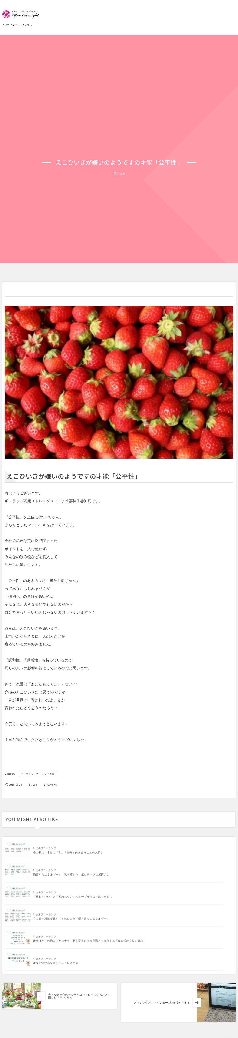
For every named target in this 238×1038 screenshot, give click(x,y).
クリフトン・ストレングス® (37, 774)
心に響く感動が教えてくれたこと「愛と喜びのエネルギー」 (185, 877)
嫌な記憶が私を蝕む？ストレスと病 (170, 899)
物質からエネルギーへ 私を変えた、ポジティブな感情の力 (185, 854)
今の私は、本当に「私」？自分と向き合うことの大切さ (68, 854)
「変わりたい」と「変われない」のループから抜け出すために (72, 877)
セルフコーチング (45, 850)
